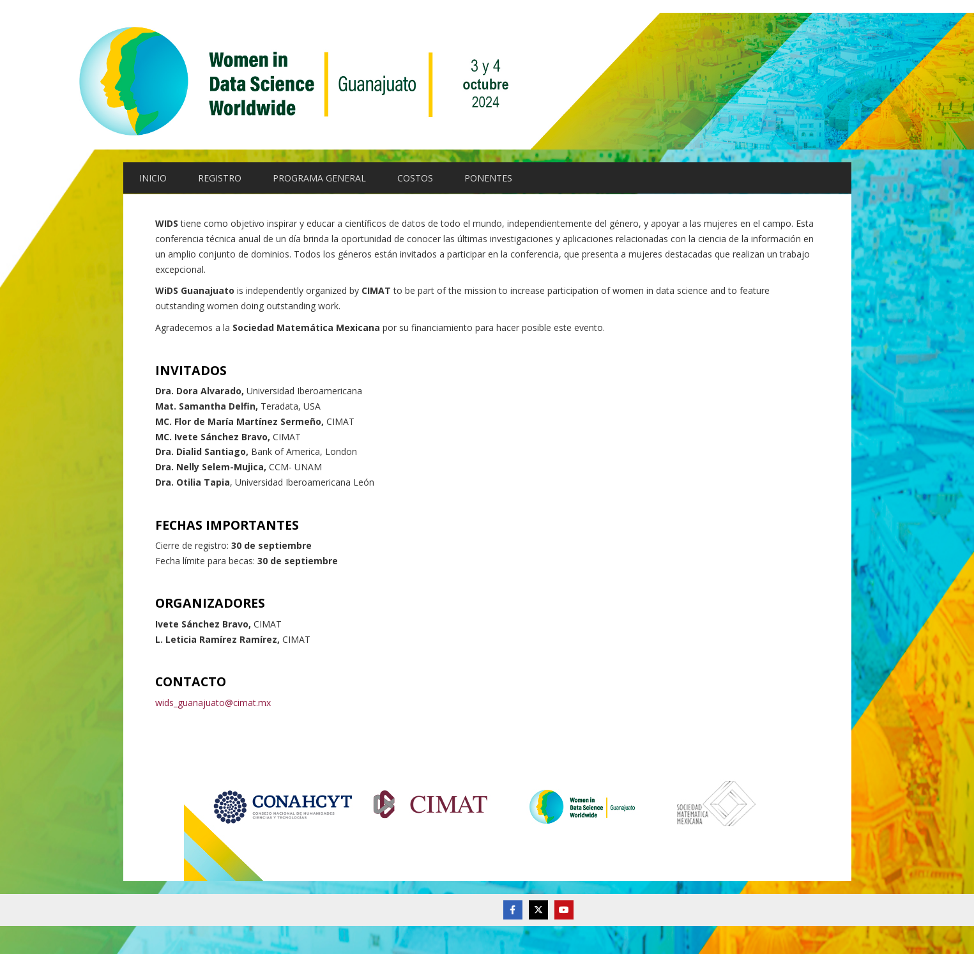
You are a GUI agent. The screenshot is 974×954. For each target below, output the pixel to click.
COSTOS (415, 178)
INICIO (153, 178)
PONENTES (488, 178)
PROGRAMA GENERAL (319, 178)
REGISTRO (219, 178)
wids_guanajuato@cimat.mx (213, 702)
